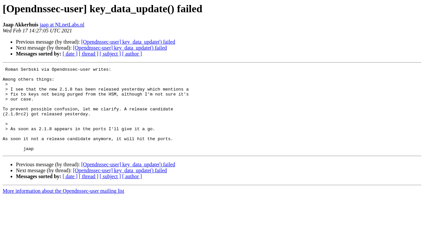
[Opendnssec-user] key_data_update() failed (128, 42)
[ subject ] (110, 54)
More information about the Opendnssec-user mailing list (63, 208)
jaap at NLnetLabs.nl (62, 24)
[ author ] (132, 54)
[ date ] (70, 54)
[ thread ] (88, 54)
